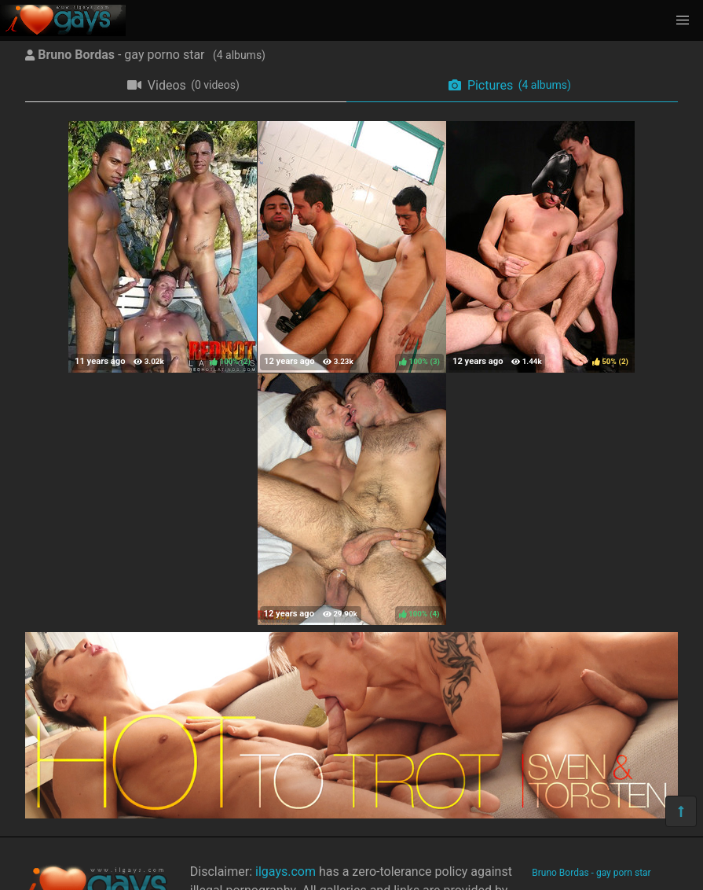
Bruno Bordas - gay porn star (591, 872)
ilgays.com (285, 871)
